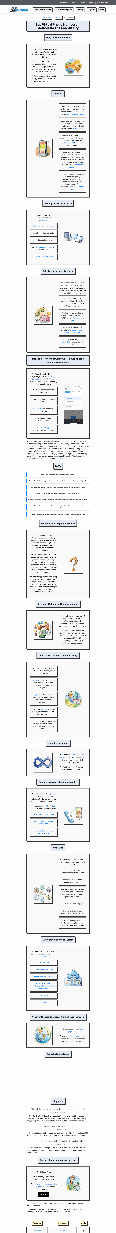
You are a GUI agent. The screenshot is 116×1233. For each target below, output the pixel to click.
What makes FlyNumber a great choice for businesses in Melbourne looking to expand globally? (58, 481)
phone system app (75, 330)
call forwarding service (75, 114)
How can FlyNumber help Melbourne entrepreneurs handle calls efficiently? (58, 493)
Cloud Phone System (64, 10)
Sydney (37, 695)
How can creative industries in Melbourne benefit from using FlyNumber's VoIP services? (58, 514)
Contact (82, 3)
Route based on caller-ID (43, 976)
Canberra (35, 680)
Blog (102, 10)
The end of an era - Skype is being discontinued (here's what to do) (58, 1109)
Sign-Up (92, 10)
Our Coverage (47, 17)
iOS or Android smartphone (43, 226)
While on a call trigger (42, 428)
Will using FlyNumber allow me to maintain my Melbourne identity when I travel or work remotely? (58, 499)
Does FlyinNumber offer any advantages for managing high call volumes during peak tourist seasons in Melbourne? (58, 507)
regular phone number (44, 247)
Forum (91, 3)
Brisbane (44, 709)
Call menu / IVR (43, 962)
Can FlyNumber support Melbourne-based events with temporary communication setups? (58, 487)
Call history (37, 409)
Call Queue (43, 995)
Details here (60, 458)
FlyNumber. (43, 220)
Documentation (102, 3)
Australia (59, 17)
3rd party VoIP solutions (43, 257)
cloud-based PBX (67, 143)
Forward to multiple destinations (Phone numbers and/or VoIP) (43, 985)
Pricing (80, 10)
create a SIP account (72, 332)
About (74, 3)
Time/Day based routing (43, 969)
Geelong (35, 721)
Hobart (37, 668)
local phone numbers (73, 1036)
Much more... (44, 1003)
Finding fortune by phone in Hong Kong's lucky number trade (58, 1141)
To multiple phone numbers (43, 814)
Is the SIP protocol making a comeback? (58, 1126)
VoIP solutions (77, 128)
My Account (64, 3)
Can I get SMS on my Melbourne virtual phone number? (58, 474)
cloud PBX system (48, 806)
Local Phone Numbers (43, 10)
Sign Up (43, 1194)
